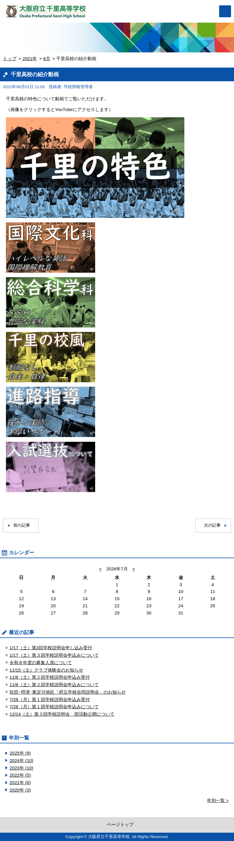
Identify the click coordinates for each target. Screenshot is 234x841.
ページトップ (120, 824)
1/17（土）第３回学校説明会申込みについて (54, 655)
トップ (9, 58)
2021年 (30, 58)
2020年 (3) (20, 789)
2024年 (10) (21, 760)
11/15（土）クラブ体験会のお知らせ (46, 670)
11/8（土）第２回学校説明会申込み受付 (50, 677)
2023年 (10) (21, 767)
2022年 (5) (20, 775)
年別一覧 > (218, 800)
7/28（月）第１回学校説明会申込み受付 (50, 699)
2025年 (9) (20, 753)
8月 (46, 58)
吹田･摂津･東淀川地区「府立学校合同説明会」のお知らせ (68, 692)
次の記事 (212, 525)
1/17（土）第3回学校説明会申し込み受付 (51, 647)
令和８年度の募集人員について (41, 662)
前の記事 (21, 525)
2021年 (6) (20, 782)
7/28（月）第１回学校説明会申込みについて (54, 706)
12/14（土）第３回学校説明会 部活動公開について (62, 714)
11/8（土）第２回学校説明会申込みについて (54, 684)
